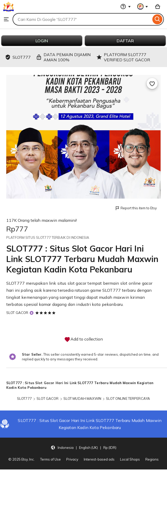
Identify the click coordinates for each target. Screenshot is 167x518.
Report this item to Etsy (136, 208)
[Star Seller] (31, 312)
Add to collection (83, 339)
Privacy (72, 459)
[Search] (157, 19)
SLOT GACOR (17, 313)
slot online (130, 283)
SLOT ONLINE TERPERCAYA (128, 398)
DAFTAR (125, 40)
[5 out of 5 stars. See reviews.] (46, 312)
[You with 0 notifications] (142, 6)
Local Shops (130, 459)
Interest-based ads (99, 459)
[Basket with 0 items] (157, 6)
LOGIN (41, 40)
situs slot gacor (72, 283)
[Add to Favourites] (152, 83)
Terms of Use (50, 459)
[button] (83, 447)
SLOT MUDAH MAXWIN (82, 398)
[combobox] (82, 19)
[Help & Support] (125, 6)
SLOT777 (15, 283)
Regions (152, 459)
